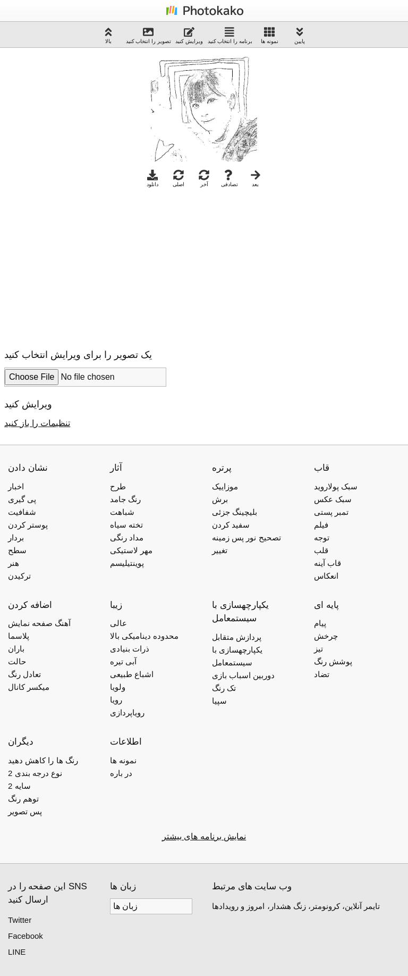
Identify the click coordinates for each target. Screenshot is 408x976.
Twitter (19, 919)
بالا (108, 35)
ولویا (117, 686)
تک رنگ (224, 688)
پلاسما (18, 635)
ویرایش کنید (189, 35)
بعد (255, 178)
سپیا (219, 700)
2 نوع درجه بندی (35, 773)
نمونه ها (269, 35)
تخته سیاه (126, 524)
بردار (16, 537)
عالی (118, 623)
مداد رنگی (126, 537)
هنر (13, 563)
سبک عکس (333, 499)
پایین (299, 35)
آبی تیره (123, 661)
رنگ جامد (125, 499)
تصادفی (229, 178)
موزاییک (225, 486)
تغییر (219, 550)
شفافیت (22, 511)
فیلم (321, 524)
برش (220, 499)
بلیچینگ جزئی (234, 511)
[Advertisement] (93, 265)
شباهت (122, 511)
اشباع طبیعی (132, 674)
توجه (321, 537)
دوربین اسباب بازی (243, 675)
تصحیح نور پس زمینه (246, 537)
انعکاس (326, 575)
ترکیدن (19, 575)
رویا (116, 699)
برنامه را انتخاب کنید (230, 35)
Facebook (25, 935)
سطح (17, 550)
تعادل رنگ (24, 674)
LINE (17, 951)
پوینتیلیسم (127, 563)
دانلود (152, 178)
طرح (118, 486)
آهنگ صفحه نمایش (39, 623)
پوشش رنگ (333, 661)
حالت (17, 661)
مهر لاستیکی (131, 550)
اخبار (16, 486)
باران (16, 648)
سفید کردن (231, 524)
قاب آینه (327, 563)
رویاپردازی (127, 712)
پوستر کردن (28, 524)
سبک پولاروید (336, 486)
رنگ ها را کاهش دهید (43, 760)
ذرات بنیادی (129, 648)
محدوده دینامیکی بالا (144, 635)
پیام (320, 623)
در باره (121, 773)
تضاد (321, 674)
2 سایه (19, 785)
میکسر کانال (28, 686)
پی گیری (22, 499)
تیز (318, 648)
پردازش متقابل (236, 636)
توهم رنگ (23, 798)
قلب (321, 550)
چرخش (326, 635)
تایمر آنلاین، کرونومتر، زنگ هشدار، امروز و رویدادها (296, 906)
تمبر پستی (331, 511)
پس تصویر (25, 811)
